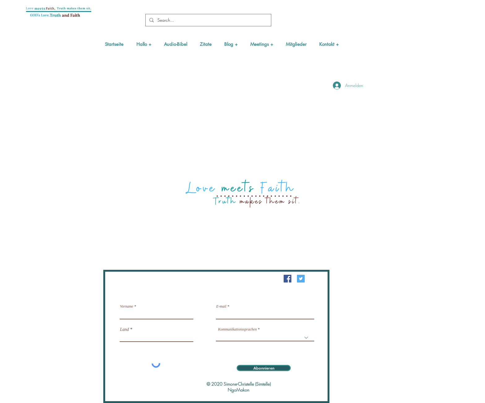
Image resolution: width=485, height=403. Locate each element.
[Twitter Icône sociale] (301, 279)
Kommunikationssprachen (237, 329)
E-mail (221, 306)
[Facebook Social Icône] (287, 279)
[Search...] (207, 20)
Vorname (126, 306)
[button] (143, 44)
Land (124, 329)
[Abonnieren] (264, 368)
